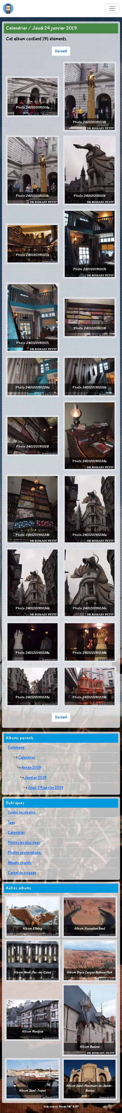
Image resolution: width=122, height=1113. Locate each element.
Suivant (61, 51)
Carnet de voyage (22, 873)
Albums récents (20, 863)
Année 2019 (31, 767)
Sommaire (16, 747)
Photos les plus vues (24, 843)
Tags (11, 822)
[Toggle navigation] (112, 9)
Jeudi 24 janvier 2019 (45, 788)
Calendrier (26, 757)
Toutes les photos (21, 812)
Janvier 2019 (36, 778)
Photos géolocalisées (25, 853)
